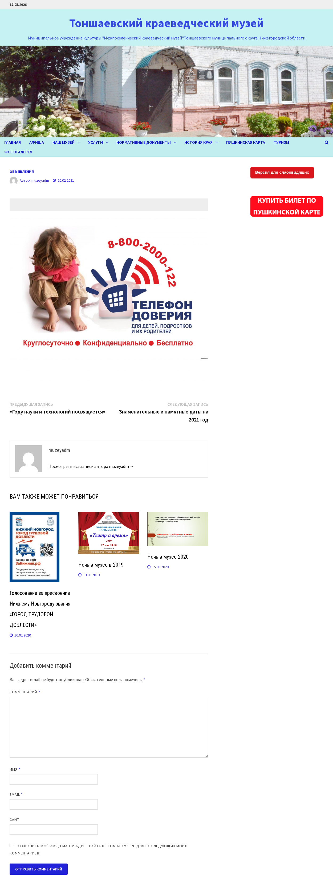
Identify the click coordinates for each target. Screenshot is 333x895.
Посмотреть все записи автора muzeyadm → (91, 466)
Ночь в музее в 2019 (101, 565)
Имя (15, 769)
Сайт (14, 819)
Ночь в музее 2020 (168, 557)
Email (16, 794)
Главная (12, 142)
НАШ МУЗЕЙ (63, 142)
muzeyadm (40, 180)
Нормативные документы (143, 142)
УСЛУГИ (95, 142)
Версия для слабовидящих (282, 172)
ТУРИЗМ (281, 142)
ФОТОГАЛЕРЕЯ (18, 151)
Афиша (36, 142)
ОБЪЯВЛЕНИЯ (22, 171)
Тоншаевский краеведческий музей (166, 22)
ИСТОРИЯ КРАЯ (198, 142)
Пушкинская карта (245, 142)
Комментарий (25, 692)
